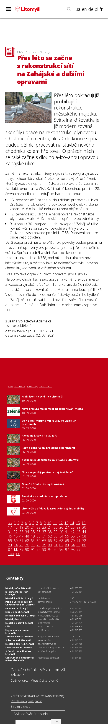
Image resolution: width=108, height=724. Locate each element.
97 (67, 549)
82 (61, 545)
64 (38, 541)
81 (56, 545)
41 (67, 532)
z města (19, 386)
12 (61, 523)
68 (61, 541)
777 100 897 (76, 636)
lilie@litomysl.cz (45, 626)
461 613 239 (76, 647)
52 (50, 536)
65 (44, 541)
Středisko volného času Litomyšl (18, 653)
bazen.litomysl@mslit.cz (49, 619)
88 (16, 549)
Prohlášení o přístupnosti (26, 701)
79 (44, 545)
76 (27, 545)
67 (56, 541)
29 (78, 527)
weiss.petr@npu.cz (47, 640)
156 (72, 598)
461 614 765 (76, 643)
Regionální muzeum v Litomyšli (17, 632)
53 (56, 536)
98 (73, 549)
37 (44, 532)
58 (84, 536)
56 (73, 536)
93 (44, 549)
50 (38, 536)
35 (33, 532)
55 (67, 536)
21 (33, 527)
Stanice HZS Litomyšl (17, 611)
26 (61, 527)
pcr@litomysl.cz (45, 601)
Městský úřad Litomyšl (18, 588)
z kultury (32, 386)
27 (67, 527)
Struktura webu (20, 707)
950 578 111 (76, 611)
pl (96, 9)
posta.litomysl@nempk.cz (50, 608)
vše (10, 386)
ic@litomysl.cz (44, 591)
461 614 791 (76, 622)
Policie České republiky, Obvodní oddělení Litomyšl (20, 603)
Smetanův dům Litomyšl (18, 647)
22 (38, 527)
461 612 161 (76, 591)
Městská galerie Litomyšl (19, 643)
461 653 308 (76, 626)
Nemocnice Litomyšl (16, 608)
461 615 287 (76, 630)
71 (78, 541)
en (84, 9)
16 (84, 523)
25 (56, 527)
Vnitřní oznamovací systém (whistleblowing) (38, 696)
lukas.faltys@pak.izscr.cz (49, 611)
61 (21, 541)
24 (50, 527)
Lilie (7, 626)
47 (21, 536)
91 (33, 549)
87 (10, 549)
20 (27, 527)
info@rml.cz (43, 630)
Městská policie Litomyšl (19, 598)
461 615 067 (76, 640)
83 (67, 545)
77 (33, 545)
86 (84, 545)
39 (56, 532)
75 (21, 545)
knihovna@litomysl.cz (48, 615)
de (90, 9)
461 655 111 (76, 608)
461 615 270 (76, 651)
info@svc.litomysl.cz (47, 651)
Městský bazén (13, 619)
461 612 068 (76, 615)
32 (16, 532)
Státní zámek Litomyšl (18, 640)
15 (78, 523)
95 (56, 549)
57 (78, 536)
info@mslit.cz (44, 622)
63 (33, 541)
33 (21, 532)
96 (61, 549)
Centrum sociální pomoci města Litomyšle (19, 659)
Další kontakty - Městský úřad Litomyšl (34, 680)
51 (44, 536)
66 (50, 541)
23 (44, 527)
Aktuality (45, 52)
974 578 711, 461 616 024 (83, 601)
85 (78, 545)
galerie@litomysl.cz (47, 643)
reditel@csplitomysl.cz (48, 657)
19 (21, 527)
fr (101, 9)
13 (66, 523)
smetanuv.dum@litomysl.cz (51, 647)
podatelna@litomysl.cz (48, 588)
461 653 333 (76, 588)
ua (78, 9)
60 (16, 541)
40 (61, 532)
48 (27, 536)
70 (73, 541)
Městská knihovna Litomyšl (20, 615)
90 (27, 549)
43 (78, 532)
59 (10, 541)
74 (16, 545)
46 (16, 536)
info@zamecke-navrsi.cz (49, 636)
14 (72, 523)
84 (73, 545)
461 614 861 (76, 657)
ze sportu (45, 386)
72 (84, 541)
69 (67, 541)
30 (84, 527)
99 (78, 549)
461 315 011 (76, 619)
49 (33, 536)
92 (38, 549)
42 (73, 532)
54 (61, 536)
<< (10, 523)
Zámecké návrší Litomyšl (19, 636)
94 (50, 549)
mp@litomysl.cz (45, 598)
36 (38, 532)
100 (11, 554)
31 (10, 532)
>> (18, 554)
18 (16, 527)
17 (10, 527)
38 (50, 532)
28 (73, 527)
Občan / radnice (27, 52)
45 (10, 536)
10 (49, 523)
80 (50, 545)
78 (38, 545)
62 (27, 541)
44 (84, 532)
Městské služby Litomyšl (19, 622)
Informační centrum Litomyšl (16, 593)
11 (55, 523)
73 (10, 545)
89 (21, 549)
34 (27, 532)
